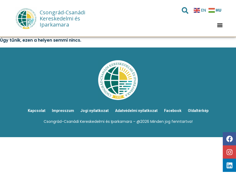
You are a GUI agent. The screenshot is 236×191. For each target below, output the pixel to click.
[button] (219, 25)
